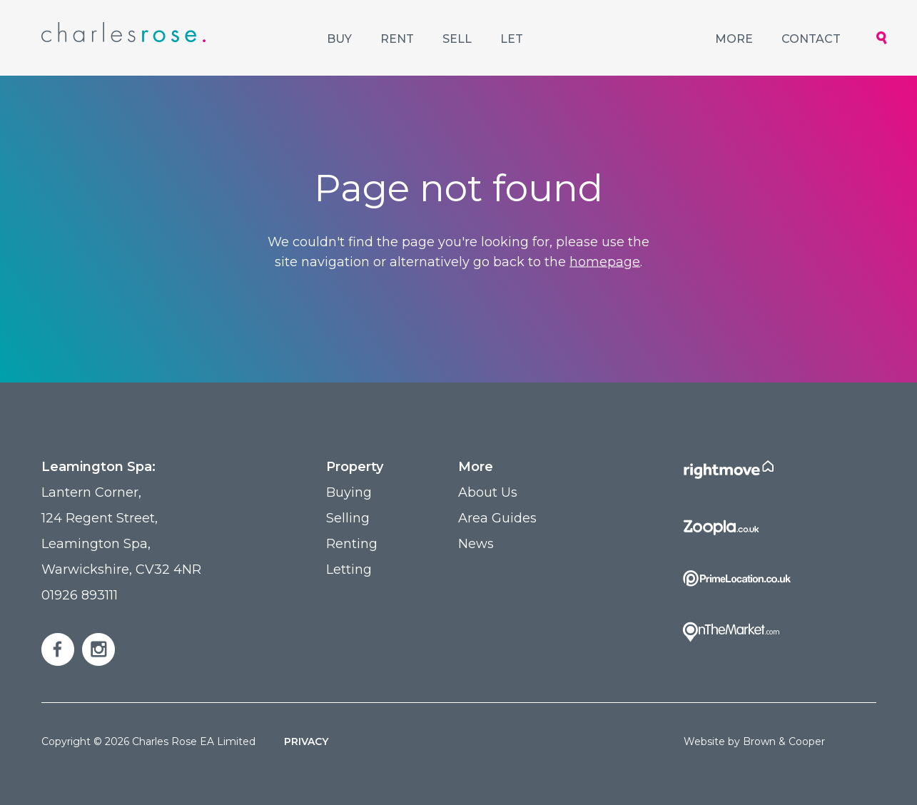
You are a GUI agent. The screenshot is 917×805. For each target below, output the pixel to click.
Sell (457, 39)
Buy (339, 39)
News (476, 544)
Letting (349, 569)
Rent (397, 39)
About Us (487, 492)
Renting (352, 544)
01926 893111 (79, 595)
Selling (348, 518)
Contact (811, 39)
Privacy (306, 741)
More (734, 39)
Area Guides (497, 518)
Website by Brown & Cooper (754, 741)
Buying (349, 492)
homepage (604, 262)
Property (354, 467)
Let (511, 39)
